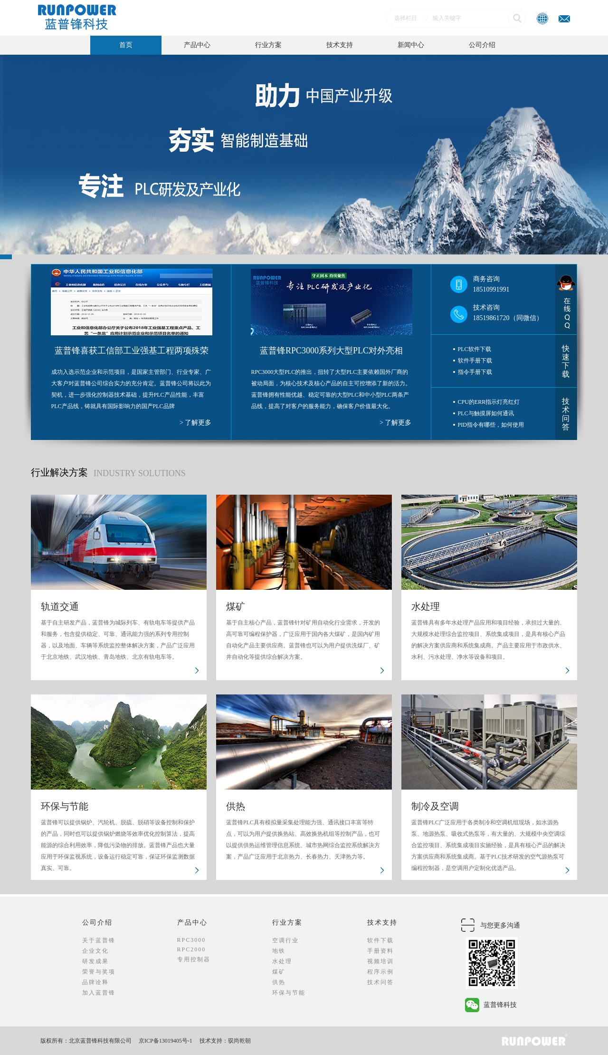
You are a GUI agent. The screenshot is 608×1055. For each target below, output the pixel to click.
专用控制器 (193, 959)
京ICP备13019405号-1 (165, 1040)
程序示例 (380, 971)
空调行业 (285, 940)
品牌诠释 (95, 982)
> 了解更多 (195, 422)
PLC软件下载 (474, 349)
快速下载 (566, 361)
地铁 (278, 951)
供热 (278, 982)
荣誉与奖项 (98, 971)
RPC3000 (191, 940)
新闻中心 (411, 45)
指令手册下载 (475, 372)
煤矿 (278, 971)
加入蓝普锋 (98, 992)
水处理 (282, 961)
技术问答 (566, 414)
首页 (126, 45)
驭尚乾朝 (239, 1040)
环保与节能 (288, 992)
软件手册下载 (475, 360)
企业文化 (95, 951)
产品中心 (197, 45)
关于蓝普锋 (98, 940)
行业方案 (268, 45)
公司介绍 (482, 45)
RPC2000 (191, 949)
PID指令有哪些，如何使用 (491, 424)
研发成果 (95, 961)
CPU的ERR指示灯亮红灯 (489, 402)
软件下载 (380, 940)
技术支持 (339, 45)
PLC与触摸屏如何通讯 (486, 413)
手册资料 (380, 951)
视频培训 (380, 961)
